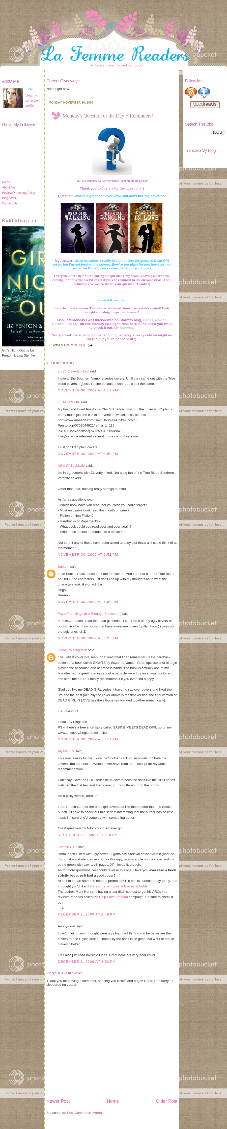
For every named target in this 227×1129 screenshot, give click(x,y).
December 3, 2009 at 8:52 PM (87, 961)
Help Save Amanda (113, 897)
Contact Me (9, 203)
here (123, 312)
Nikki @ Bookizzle (71, 465)
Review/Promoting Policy (19, 193)
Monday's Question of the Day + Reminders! (108, 116)
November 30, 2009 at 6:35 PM (88, 638)
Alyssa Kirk (66, 751)
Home (6, 182)
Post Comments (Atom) (84, 1113)
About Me (8, 187)
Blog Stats (9, 198)
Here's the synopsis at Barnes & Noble (119, 886)
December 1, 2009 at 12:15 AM (88, 835)
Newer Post (58, 1101)
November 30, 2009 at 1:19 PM (88, 390)
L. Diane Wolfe (69, 402)
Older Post (166, 1101)
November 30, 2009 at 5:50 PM (88, 602)
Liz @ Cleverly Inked (73, 371)
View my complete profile (31, 100)
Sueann (63, 567)
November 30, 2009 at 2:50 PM (88, 454)
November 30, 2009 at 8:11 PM (88, 739)
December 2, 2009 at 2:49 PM (87, 914)
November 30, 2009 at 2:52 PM (88, 554)
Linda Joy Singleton (72, 650)
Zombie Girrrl (67, 847)
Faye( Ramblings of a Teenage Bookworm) (89, 614)
